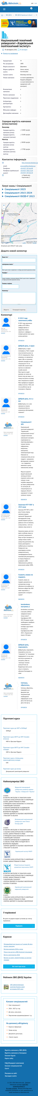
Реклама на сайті (11, 1073)
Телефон (5, 273)
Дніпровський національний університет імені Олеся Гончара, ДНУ (23, 821)
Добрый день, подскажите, (23, 646)
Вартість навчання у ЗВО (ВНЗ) (16, 1050)
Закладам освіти (11, 1076)
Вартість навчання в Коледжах (16, 1053)
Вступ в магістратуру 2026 (12, 955)
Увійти (35, 9)
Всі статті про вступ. (19, 966)
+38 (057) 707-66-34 (26, 173)
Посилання (3, 333)
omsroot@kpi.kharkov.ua (27, 166)
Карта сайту (9, 1058)
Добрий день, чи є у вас (25, 400)
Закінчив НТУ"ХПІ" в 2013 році (26, 506)
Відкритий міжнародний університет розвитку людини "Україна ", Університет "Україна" (25, 789)
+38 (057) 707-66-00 (26, 168)
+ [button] (4, 205)
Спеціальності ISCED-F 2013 (20, 196)
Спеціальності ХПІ (26, 423)
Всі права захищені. (11, 1088)
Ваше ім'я (5, 257)
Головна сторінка (7, 283)
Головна (2, 15)
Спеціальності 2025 (15, 189)
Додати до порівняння (10, 53)
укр (32, 3)
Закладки (32, 9)
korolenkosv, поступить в (25, 605)
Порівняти (19, 926)
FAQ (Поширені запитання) (14, 1063)
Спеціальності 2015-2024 (18, 193)
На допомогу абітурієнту (17, 1023)
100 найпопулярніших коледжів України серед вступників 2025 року (17, 987)
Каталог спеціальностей (16, 1001)
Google (34, 242)
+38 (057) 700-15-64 (26, 171)
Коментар (5, 291)
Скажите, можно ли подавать (25, 576)
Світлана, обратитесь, (25, 684)
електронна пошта (8, 264)
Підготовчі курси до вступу (12, 769)
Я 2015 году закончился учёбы (25, 319)
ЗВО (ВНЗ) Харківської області (23, 15)
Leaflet (24, 242)
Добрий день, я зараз (26, 346)
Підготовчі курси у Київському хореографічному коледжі (13, 759)
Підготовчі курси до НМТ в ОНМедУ (15, 728)
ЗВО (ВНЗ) (9, 15)
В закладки (23, 50)
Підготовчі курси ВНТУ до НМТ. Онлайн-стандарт (16, 748)
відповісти (21, 340)
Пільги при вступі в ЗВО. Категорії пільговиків (18, 952)
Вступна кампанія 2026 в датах (13, 949)
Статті (7, 1068)
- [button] (4, 208)
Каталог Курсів (10, 1056)
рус (36, 3)
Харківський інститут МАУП (23, 851)
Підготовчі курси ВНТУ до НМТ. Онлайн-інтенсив (16, 738)
